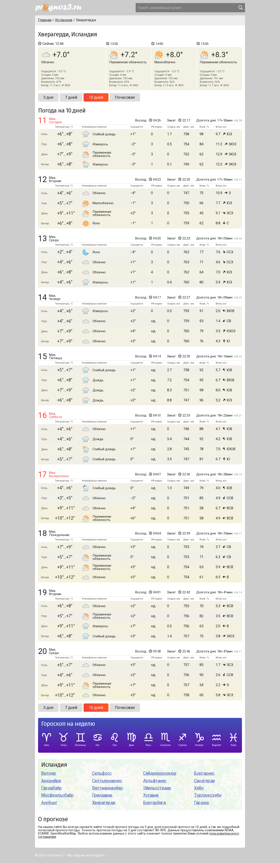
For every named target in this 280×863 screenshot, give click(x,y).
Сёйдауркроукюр (159, 773)
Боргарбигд (154, 802)
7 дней (71, 97)
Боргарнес (204, 773)
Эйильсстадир (157, 788)
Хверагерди (103, 802)
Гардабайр (51, 788)
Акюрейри (51, 780)
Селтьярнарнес (107, 780)
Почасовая (125, 97)
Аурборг (49, 802)
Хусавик (151, 795)
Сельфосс (102, 773)
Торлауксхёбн (207, 795)
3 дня (48, 97)
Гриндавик (102, 795)
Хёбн (198, 788)
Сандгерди (204, 780)
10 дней (96, 97)
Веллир (48, 773)
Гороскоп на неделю (68, 724)
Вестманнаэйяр (107, 788)
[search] (240, 7)
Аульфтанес (154, 780)
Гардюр (201, 802)
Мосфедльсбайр (57, 795)
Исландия (54, 765)
